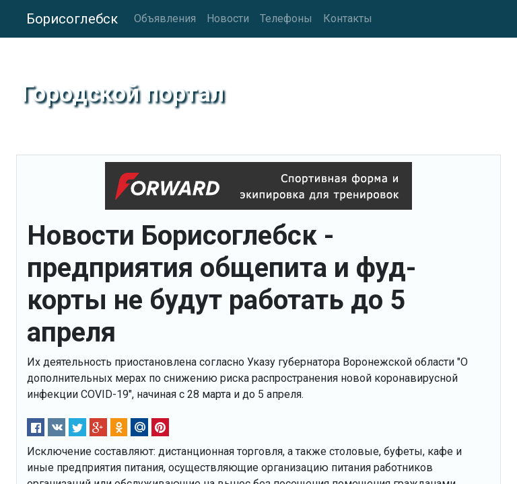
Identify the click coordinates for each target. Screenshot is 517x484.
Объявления (165, 18)
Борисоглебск (72, 19)
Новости (228, 18)
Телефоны (286, 18)
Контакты (347, 18)
